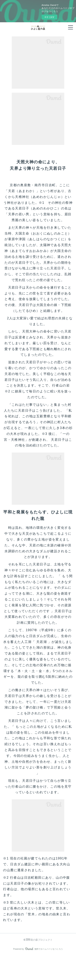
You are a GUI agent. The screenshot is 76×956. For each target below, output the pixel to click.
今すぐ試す (49, 17)
